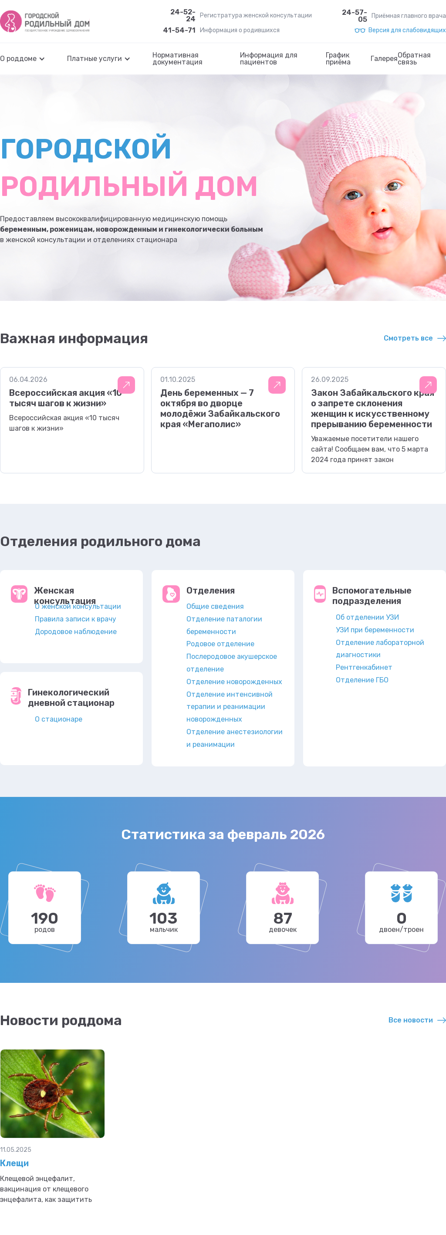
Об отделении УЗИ (367, 617)
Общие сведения (215, 606)
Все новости (411, 1020)
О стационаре (58, 719)
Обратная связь (414, 59)
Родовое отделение (220, 644)
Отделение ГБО (362, 680)
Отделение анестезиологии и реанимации (234, 738)
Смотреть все (408, 338)
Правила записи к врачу (75, 619)
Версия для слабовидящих (407, 30)
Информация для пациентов (268, 59)
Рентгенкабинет (364, 667)
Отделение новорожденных (234, 682)
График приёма (338, 59)
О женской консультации (78, 606)
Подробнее (126, 385)
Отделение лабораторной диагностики (380, 648)
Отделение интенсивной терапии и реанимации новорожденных (229, 707)
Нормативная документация (177, 59)
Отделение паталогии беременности (224, 625)
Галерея (384, 58)
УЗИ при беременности (375, 630)
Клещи (14, 1163)
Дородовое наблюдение (76, 632)
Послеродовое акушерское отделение (231, 662)
